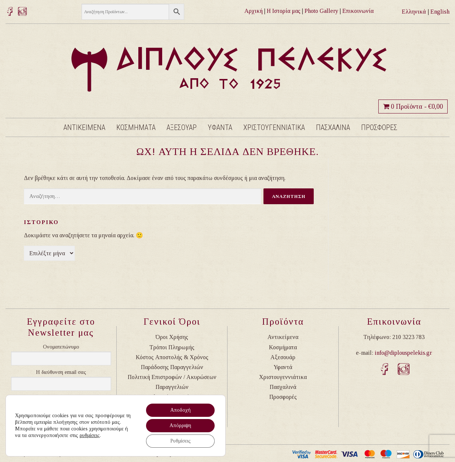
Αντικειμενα (84, 127)
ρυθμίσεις (90, 435)
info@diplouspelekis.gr (403, 353)
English (439, 11)
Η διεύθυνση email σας (61, 372)
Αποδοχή (180, 410)
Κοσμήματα (283, 347)
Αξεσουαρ (182, 127)
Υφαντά (283, 367)
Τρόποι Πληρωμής (171, 347)
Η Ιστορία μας (284, 11)
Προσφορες (379, 127)
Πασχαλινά (283, 387)
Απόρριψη (180, 425)
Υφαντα (220, 127)
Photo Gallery (321, 11)
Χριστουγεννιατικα (274, 127)
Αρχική (253, 11)
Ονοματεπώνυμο (61, 347)
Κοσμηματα (136, 127)
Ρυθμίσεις (180, 441)
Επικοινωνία (358, 11)
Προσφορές (283, 397)
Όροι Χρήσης (172, 337)
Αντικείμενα (282, 337)
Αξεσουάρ (282, 357)
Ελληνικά (414, 11)
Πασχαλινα (333, 127)
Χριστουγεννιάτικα (283, 377)
